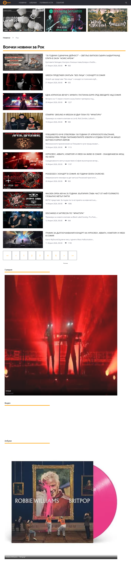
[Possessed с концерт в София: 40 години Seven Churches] (23, 188)
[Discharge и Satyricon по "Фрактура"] (23, 227)
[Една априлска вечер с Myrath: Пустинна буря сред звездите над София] (23, 109)
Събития (60, 2)
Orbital (8, 391)
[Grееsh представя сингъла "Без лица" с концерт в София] (23, 89)
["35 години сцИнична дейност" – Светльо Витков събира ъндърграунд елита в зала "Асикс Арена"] (23, 70)
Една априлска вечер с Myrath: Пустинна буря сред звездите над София (83, 95)
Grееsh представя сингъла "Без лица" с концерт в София (75, 75)
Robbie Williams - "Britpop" (16, 557)
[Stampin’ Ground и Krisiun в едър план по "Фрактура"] (23, 129)
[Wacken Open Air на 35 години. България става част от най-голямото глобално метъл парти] (23, 208)
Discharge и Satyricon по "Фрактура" (64, 213)
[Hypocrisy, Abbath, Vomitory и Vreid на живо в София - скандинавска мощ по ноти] (23, 168)
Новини (22, 2)
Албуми (33, 2)
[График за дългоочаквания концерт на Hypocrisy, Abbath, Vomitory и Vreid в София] (23, 247)
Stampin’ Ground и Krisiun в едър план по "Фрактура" (73, 114)
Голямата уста (46, 2)
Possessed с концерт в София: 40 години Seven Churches (74, 173)
